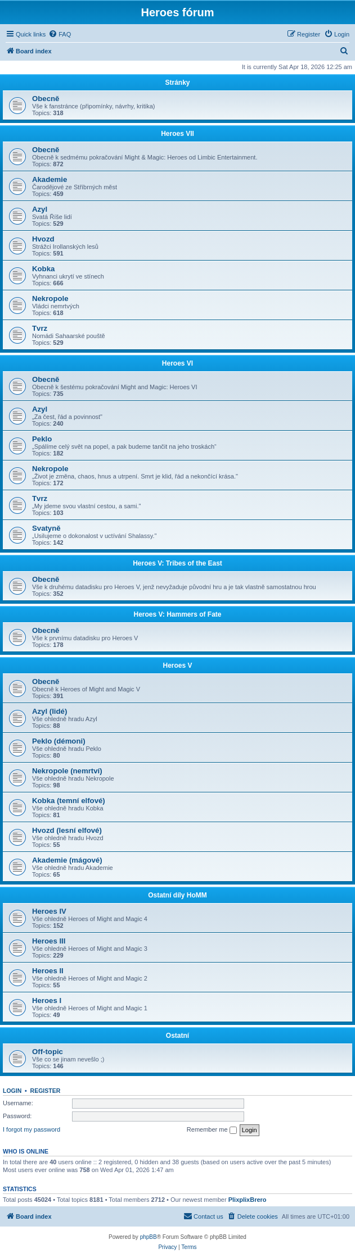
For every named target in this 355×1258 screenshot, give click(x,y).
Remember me (212, 1130)
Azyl (39, 209)
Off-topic (47, 1051)
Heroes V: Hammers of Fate (177, 614)
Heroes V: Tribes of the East (177, 563)
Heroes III (48, 941)
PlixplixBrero (247, 1199)
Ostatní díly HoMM (177, 895)
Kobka (43, 269)
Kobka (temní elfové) (68, 800)
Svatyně (46, 528)
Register (45, 1090)
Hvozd (43, 239)
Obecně (45, 98)
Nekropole (50, 298)
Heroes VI (177, 363)
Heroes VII (177, 134)
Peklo (42, 439)
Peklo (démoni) (59, 741)
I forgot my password (31, 1129)
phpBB (148, 1237)
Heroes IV (49, 911)
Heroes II (48, 971)
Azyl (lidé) (49, 711)
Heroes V (177, 665)
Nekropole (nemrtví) (67, 771)
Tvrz (39, 328)
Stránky (177, 82)
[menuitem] (59, 34)
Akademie (49, 179)
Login (12, 1090)
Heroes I (46, 1000)
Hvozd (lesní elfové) (67, 830)
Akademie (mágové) (67, 860)
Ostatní (177, 1036)
